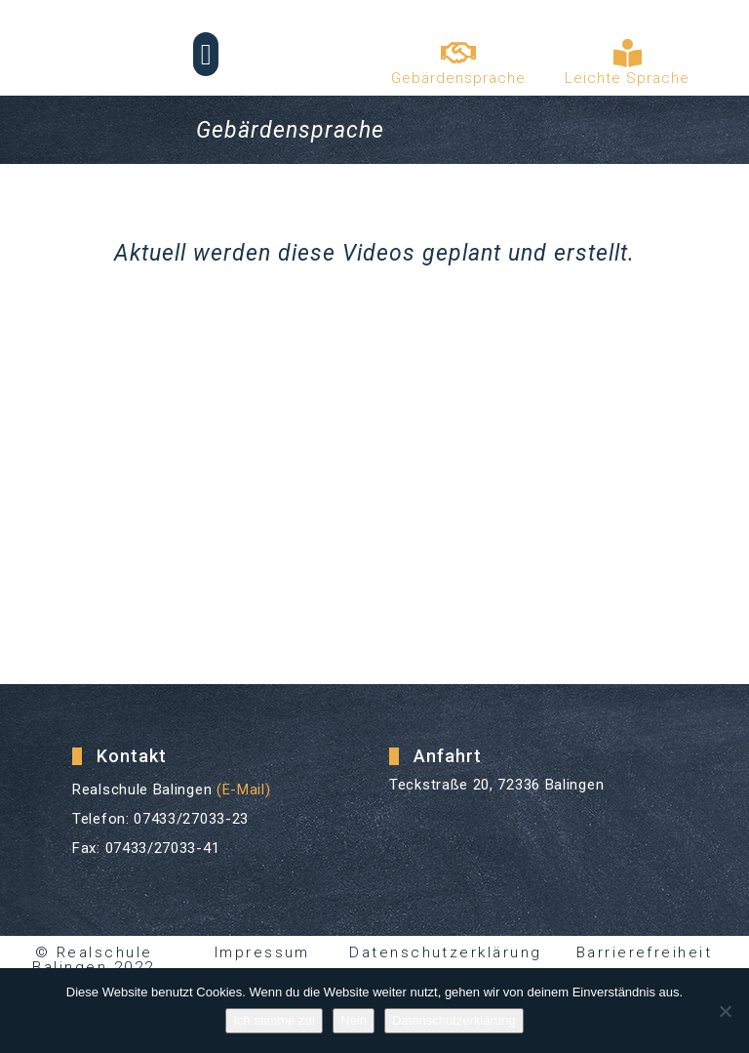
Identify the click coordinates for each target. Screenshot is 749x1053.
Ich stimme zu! (274, 1020)
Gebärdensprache (458, 78)
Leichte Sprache (627, 78)
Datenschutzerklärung (445, 952)
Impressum (263, 952)
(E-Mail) (244, 789)
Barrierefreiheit (643, 952)
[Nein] (724, 1011)
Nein (353, 1020)
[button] (205, 54)
